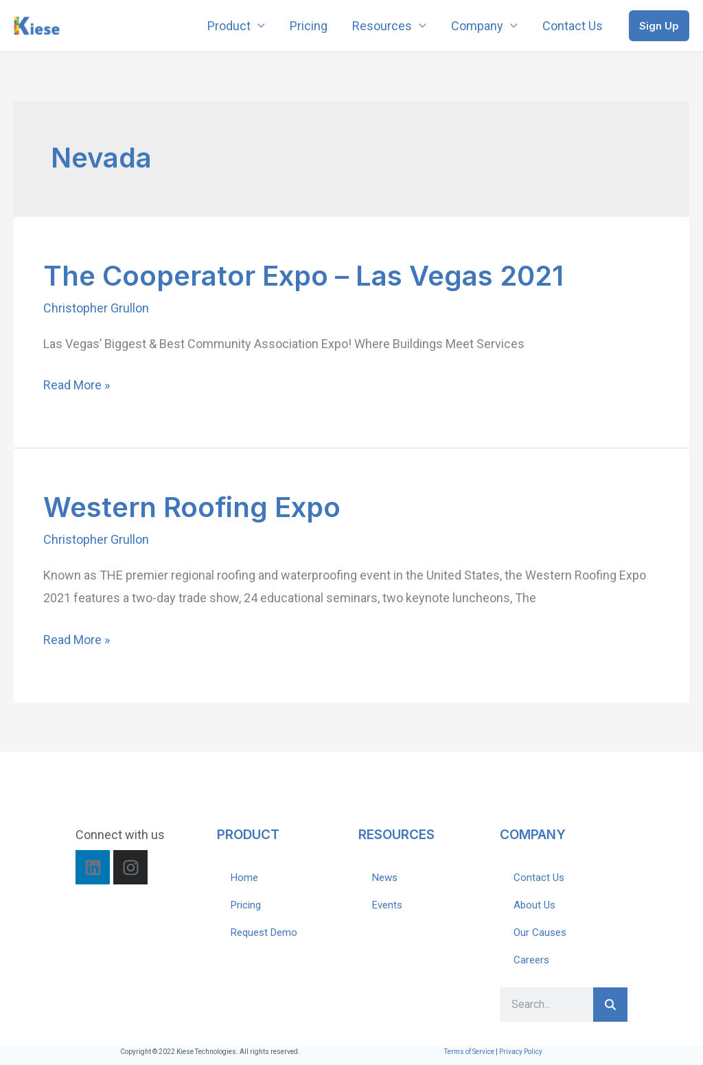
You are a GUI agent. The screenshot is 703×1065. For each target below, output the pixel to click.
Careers (531, 960)
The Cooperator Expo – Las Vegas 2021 (303, 276)
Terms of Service (469, 1051)
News (384, 877)
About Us (534, 905)
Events (387, 905)
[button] (659, 25)
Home (244, 877)
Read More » (76, 385)
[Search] (610, 1004)
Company (477, 26)
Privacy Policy (520, 1051)
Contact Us (572, 26)
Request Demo (264, 932)
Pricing (308, 26)
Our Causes (540, 932)
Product (229, 26)
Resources (382, 26)
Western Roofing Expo (192, 507)
